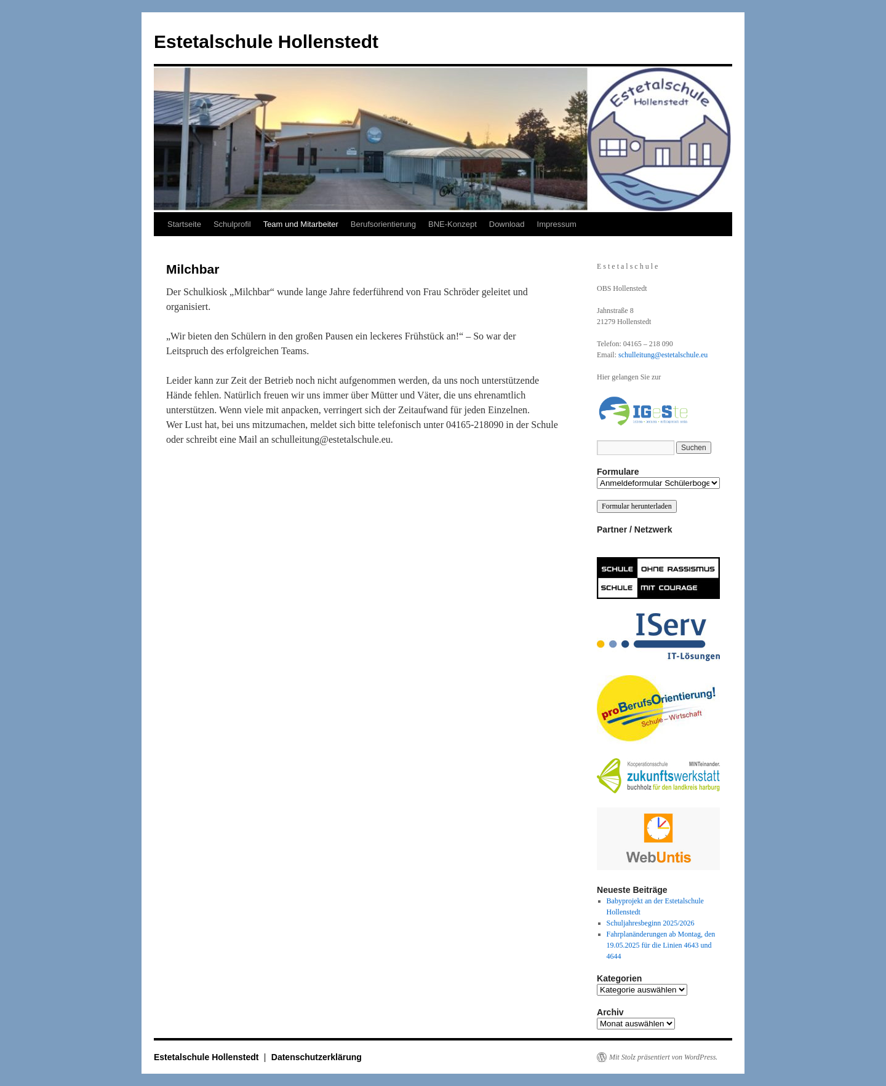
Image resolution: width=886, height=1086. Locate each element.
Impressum (557, 224)
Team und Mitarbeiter (300, 224)
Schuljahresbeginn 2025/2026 (651, 923)
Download (507, 224)
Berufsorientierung (383, 224)
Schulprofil (232, 224)
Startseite (184, 224)
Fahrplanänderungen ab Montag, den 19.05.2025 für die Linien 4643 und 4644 (661, 945)
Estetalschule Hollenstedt (266, 41)
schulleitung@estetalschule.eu (663, 355)
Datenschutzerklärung (316, 1057)
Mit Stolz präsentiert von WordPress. (663, 1057)
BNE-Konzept (452, 224)
